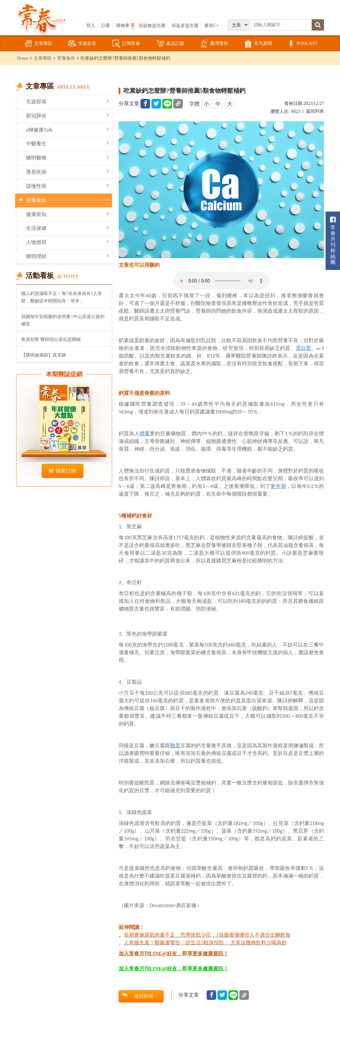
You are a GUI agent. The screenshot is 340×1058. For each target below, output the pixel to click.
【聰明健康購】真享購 (43, 355)
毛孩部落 (67, 101)
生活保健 (67, 228)
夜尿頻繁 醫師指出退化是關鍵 (51, 339)
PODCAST (302, 43)
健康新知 (67, 214)
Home (22, 58)
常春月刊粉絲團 (333, 240)
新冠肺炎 (67, 115)
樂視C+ (211, 25)
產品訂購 (170, 43)
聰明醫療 (67, 157)
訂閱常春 (126, 43)
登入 (90, 25)
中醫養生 (67, 143)
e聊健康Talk (67, 129)
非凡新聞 (258, 43)
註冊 (105, 25)
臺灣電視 (214, 43)
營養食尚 (66, 58)
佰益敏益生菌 (152, 25)
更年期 (278, 486)
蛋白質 (303, 348)
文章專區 (38, 43)
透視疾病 (67, 172)
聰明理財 (67, 256)
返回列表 (315, 111)
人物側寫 (67, 242)
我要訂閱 (62, 470)
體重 (145, 433)
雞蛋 (175, 745)
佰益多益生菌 (185, 25)
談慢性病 (67, 186)
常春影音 (82, 43)
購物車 (125, 25)
